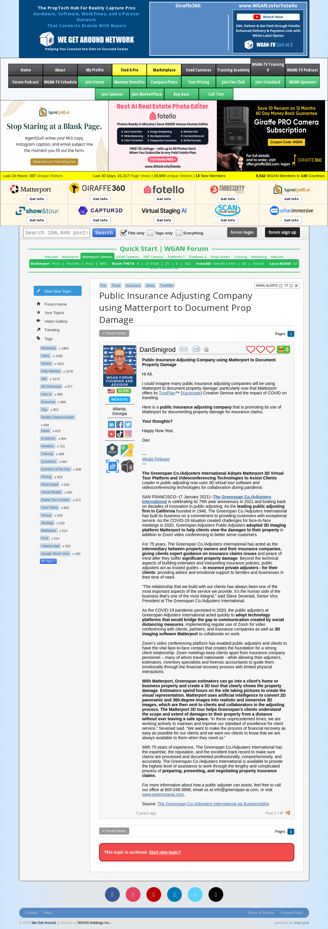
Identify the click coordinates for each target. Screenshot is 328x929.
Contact (31, 913)
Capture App (50, 546)
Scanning (48, 402)
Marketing (259, 257)
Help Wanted (50, 371)
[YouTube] (153, 894)
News (45, 430)
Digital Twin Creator (55, 500)
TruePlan (166, 285)
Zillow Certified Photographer (112, 466)
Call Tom (216, 94)
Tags (45, 338)
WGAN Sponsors (302, 82)
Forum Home (52, 303)
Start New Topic (53, 290)
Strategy (47, 523)
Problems (48, 438)
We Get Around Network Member (127, 466)
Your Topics (50, 312)
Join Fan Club (233, 82)
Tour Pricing (198, 82)
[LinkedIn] (174, 894)
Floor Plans (49, 507)
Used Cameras (198, 70)
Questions (48, 461)
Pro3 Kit (73, 263)
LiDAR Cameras (128, 257)
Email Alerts (269, 286)
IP (281, 813)
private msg (183, 349)
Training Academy (233, 70)
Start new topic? (165, 852)
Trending (48, 329)
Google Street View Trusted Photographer (127, 450)
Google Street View (55, 553)
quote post (196, 349)
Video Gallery (52, 321)
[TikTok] (216, 894)
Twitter (128, 424)
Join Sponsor (112, 94)
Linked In (111, 424)
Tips (44, 409)
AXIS (103, 263)
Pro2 (89, 263)
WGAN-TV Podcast (302, 70)
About (60, 70)
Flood (116, 285)
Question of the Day (55, 469)
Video (45, 355)
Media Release (156, 459)
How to (46, 394)
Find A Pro (129, 70)
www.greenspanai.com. (163, 794)
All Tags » (48, 561)
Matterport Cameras (97, 257)
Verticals (277, 257)
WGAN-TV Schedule (60, 82)
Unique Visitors (46, 176)
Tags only (160, 233)
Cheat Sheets (220, 257)
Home (26, 70)
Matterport (70, 257)
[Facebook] (112, 894)
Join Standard (268, 82)
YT (289, 286)
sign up (282, 232)
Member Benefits (129, 82)
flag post (288, 813)
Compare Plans (164, 82)
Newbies (47, 446)
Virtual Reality (51, 492)
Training (240, 257)
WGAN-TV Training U (268, 67)
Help (47, 913)
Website (119, 399)
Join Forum (94, 82)
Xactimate (191, 393)
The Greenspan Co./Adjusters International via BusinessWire (213, 803)
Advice (46, 363)
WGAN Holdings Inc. (94, 923)
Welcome (51, 257)
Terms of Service (261, 913)
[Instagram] (133, 894)
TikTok (119, 433)
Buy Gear (181, 94)
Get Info (37, 199)
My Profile (95, 70)
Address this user (206, 349)
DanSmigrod (158, 349)
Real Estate (49, 484)
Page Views (134, 176)
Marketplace (164, 70)
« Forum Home (114, 333)
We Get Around (44, 923)
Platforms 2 (197, 257)
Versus (46, 515)
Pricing (46, 477)
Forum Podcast (25, 82)
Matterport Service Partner (112, 450)
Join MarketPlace (147, 94)
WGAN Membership (164, 268)
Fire (103, 285)
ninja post (301, 923)
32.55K (124, 391)
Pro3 (56, 263)
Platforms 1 (176, 257)
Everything (190, 233)
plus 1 (250, 349)
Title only (133, 233)
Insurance (133, 285)
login (242, 232)
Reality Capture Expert (57, 417)
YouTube (111, 433)
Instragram (128, 433)
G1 (295, 263)
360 (44, 379)
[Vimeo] (195, 894)
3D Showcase (51, 386)
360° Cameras (153, 257)
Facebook (119, 424)
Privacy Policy (292, 913)
